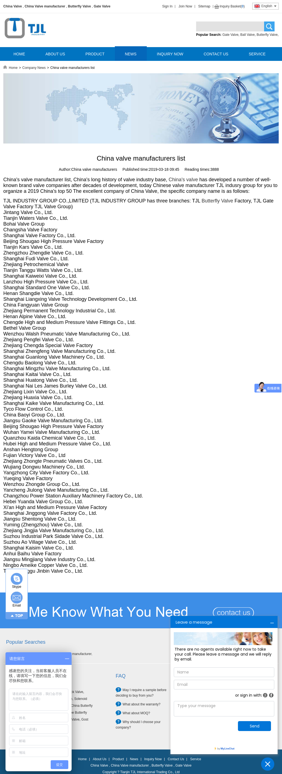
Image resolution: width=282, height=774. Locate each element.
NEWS (131, 54)
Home (13, 68)
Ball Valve (247, 35)
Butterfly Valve (79, 6)
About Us (99, 759)
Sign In (167, 6)
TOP (19, 615)
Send (254, 726)
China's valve (183, 179)
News (134, 759)
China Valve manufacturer (45, 6)
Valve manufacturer (77, 654)
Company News (34, 68)
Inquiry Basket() (232, 6)
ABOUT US (55, 54)
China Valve (12, 6)
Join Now (185, 6)
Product (118, 759)
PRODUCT (94, 54)
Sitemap (204, 6)
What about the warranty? (141, 704)
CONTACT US (216, 54)
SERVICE (257, 54)
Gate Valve (102, 6)
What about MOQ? (136, 713)
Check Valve (74, 692)
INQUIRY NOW (170, 54)
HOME (19, 54)
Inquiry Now (153, 759)
